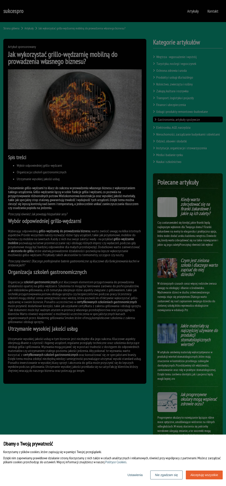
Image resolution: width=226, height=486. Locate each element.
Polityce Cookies (115, 462)
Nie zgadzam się (166, 475)
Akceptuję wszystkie (204, 475)
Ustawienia (135, 475)
